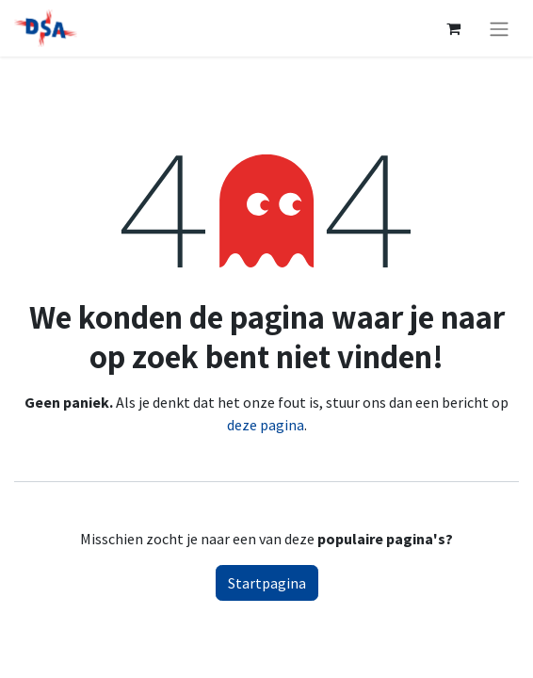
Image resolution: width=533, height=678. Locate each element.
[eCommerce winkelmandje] (453, 28)
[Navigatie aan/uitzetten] (499, 28)
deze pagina (265, 424)
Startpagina (267, 582)
